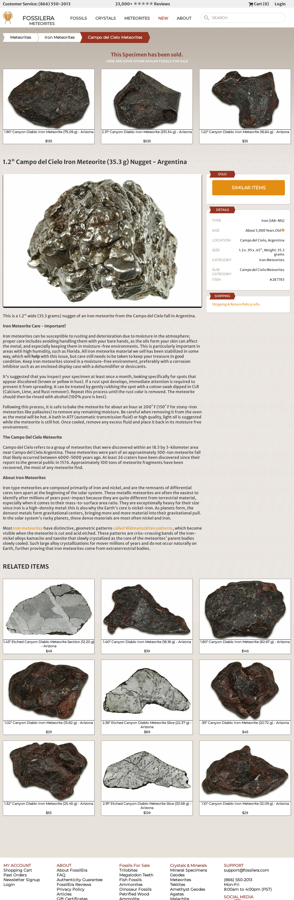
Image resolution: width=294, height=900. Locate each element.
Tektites (177, 884)
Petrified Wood (134, 894)
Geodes (177, 875)
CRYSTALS (105, 18)
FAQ (61, 875)
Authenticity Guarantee (79, 879)
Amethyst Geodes (187, 889)
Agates (177, 894)
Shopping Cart (17, 870)
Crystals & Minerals (188, 865)
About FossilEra (72, 870)
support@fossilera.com (246, 870)
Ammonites (131, 884)
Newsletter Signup (21, 879)
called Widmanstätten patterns (143, 528)
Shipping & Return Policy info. (236, 304)
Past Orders (15, 875)
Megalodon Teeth (136, 875)
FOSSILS (78, 18)
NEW (163, 18)
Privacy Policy (70, 889)
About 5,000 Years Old (264, 230)
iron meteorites (28, 528)
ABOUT (184, 18)
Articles (64, 894)
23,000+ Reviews (142, 3)
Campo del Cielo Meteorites (262, 270)
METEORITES (137, 18)
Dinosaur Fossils (135, 889)
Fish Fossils (130, 879)
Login (280, 3)
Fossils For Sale (134, 865)
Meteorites (180, 879)
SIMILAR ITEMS (249, 187)
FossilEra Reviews (74, 884)
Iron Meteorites (271, 260)
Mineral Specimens (188, 870)
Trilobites (128, 870)
